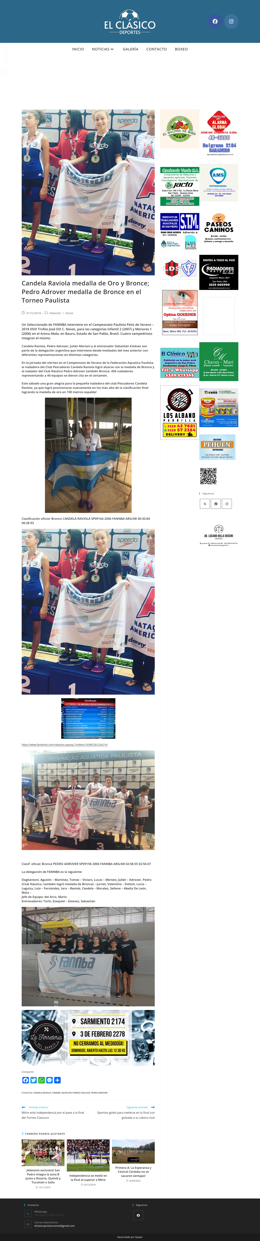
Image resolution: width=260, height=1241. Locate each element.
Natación (55, 313)
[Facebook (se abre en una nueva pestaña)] (215, 21)
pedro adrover (99, 1092)
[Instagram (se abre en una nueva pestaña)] (231, 21)
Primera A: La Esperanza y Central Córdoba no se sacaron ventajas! (133, 1172)
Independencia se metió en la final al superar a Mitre (88, 1178)
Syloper (139, 1237)
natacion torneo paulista (75, 1092)
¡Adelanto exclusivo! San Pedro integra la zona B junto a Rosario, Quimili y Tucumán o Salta (43, 1176)
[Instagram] (227, 504)
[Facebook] (216, 504)
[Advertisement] (130, 82)
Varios (69, 313)
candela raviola (42, 1092)
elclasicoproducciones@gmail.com (54, 1225)
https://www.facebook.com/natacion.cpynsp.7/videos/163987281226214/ (65, 744)
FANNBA (56, 1092)
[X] (205, 504)
